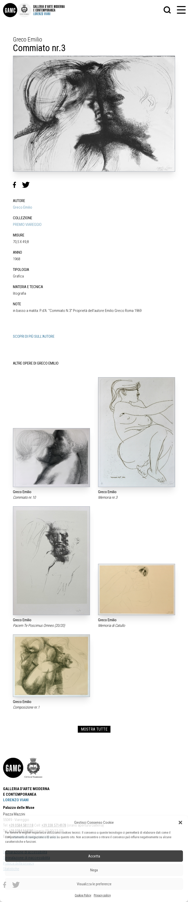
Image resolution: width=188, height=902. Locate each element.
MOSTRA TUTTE (94, 729)
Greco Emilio (22, 207)
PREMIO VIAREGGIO (27, 224)
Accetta (94, 856)
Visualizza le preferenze (94, 884)
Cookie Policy (83, 895)
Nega (94, 870)
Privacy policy (102, 895)
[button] (180, 822)
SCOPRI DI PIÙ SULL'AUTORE (33, 336)
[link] (10, 10)
